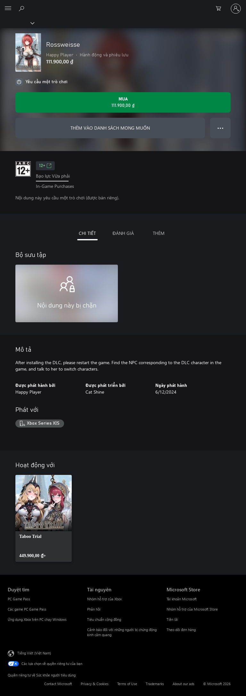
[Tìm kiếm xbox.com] (22, 8)
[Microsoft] (122, 5)
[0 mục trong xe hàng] (220, 8)
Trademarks (155, 684)
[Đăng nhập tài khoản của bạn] (235, 8)
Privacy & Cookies (95, 684)
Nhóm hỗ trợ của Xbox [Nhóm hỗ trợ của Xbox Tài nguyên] (104, 599)
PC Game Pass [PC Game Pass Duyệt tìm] (19, 599)
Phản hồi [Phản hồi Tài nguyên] (94, 609)
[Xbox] (17, 22)
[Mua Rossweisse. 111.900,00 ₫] (123, 102)
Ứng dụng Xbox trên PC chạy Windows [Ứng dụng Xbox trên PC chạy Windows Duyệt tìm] (37, 619)
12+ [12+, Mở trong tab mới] (45, 165)
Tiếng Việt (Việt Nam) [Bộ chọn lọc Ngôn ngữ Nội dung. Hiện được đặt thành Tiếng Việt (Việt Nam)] (34, 653)
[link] (43, 518)
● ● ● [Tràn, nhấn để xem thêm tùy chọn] (220, 128)
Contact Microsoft (58, 684)
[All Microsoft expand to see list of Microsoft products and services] (8, 8)
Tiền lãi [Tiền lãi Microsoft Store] (172, 619)
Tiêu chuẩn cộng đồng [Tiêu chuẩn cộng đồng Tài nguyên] (104, 619)
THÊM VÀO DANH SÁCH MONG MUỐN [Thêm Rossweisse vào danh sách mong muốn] (110, 128)
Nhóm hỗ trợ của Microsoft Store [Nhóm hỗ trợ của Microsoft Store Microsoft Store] (192, 609)
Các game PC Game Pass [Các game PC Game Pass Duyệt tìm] (27, 609)
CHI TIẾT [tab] (87, 233)
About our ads (183, 684)
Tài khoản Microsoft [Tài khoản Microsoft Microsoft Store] (182, 599)
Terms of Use (127, 684)
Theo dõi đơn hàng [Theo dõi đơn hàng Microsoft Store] (181, 630)
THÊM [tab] (159, 233)
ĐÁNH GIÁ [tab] (123, 233)
